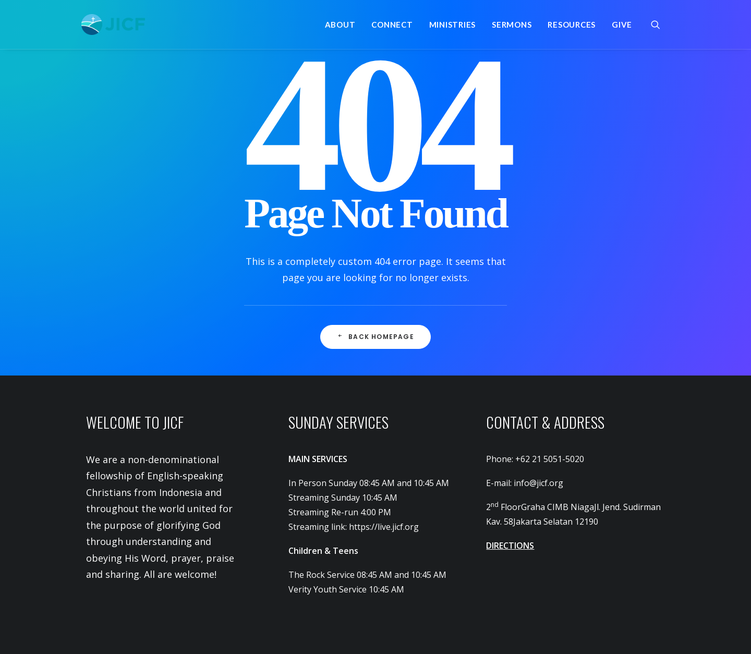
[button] (660, 24)
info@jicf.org (538, 483)
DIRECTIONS (510, 545)
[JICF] (113, 24)
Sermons (511, 24)
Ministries (452, 24)
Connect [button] (392, 24)
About (340, 24)
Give (622, 24)
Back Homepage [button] (375, 336)
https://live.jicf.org (384, 526)
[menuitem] (340, 24)
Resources (572, 24)
